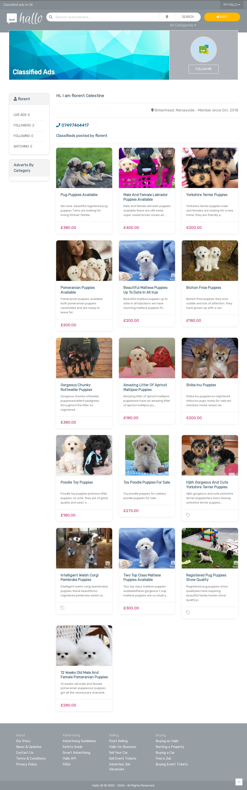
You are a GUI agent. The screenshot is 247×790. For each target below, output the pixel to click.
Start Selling (118, 741)
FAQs (67, 764)
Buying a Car (165, 753)
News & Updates (29, 747)
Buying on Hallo (167, 741)
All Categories (183, 25)
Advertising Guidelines (79, 741)
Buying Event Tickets (172, 764)
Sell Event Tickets (122, 758)
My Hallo (232, 5)
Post (222, 17)
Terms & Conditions (31, 758)
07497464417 (72, 125)
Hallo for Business (122, 747)
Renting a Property (170, 747)
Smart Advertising (76, 753)
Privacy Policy (26, 764)
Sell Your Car (118, 753)
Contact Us (25, 753)
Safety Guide (72, 747)
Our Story (23, 741)
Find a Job (163, 758)
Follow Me (204, 69)
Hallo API (69, 758)
